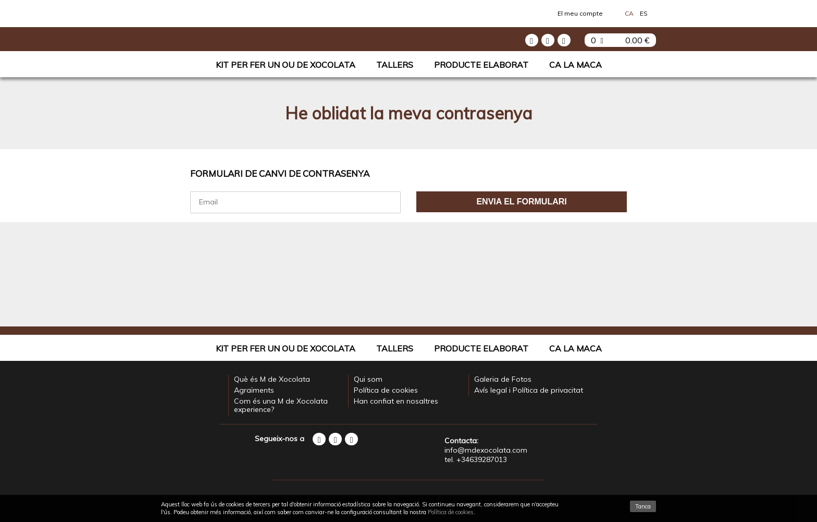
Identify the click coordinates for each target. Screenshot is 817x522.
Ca (629, 13)
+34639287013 (481, 459)
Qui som (368, 379)
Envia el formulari (521, 201)
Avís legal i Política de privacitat (528, 390)
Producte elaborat (481, 64)
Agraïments (254, 390)
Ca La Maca (575, 64)
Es (644, 13)
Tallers (394, 64)
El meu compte (580, 13)
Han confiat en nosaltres (396, 401)
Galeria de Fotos (502, 379)
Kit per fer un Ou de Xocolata (285, 64)
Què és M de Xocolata (272, 379)
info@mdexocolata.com (485, 450)
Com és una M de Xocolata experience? (281, 405)
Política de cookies (386, 390)
